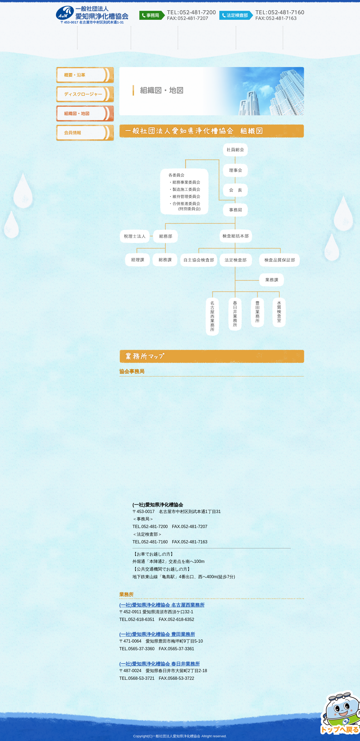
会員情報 (85, 133)
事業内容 (154, 37)
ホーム (55, 37)
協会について (104, 37)
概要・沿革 (85, 75)
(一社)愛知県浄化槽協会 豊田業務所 (157, 634)
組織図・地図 (85, 114)
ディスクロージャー (85, 94)
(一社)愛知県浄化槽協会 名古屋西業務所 (162, 605)
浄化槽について (207, 37)
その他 (305, 37)
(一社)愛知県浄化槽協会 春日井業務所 (159, 664)
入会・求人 (259, 37)
